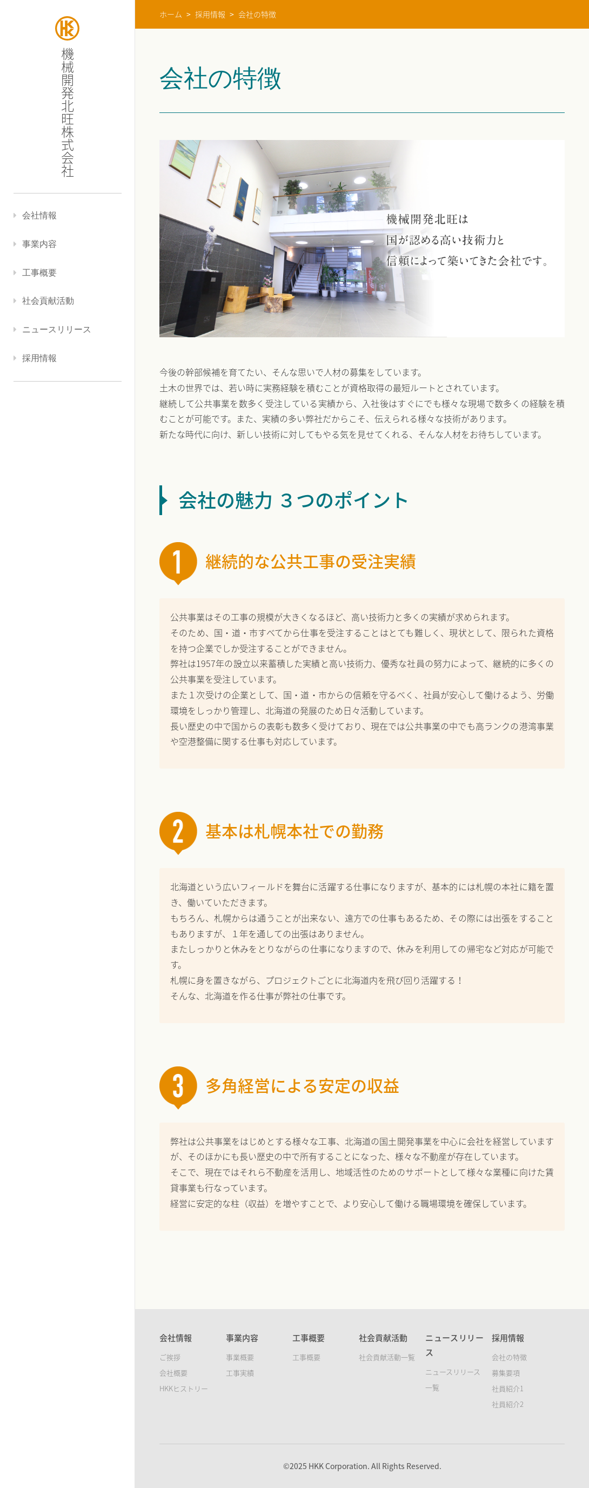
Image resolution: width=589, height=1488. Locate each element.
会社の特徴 (509, 1357)
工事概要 (306, 1357)
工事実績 (240, 1372)
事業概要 (240, 1357)
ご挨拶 (169, 1357)
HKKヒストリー (183, 1388)
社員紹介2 (508, 1404)
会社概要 (173, 1372)
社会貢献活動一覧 (387, 1357)
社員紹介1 (508, 1388)
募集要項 (506, 1372)
